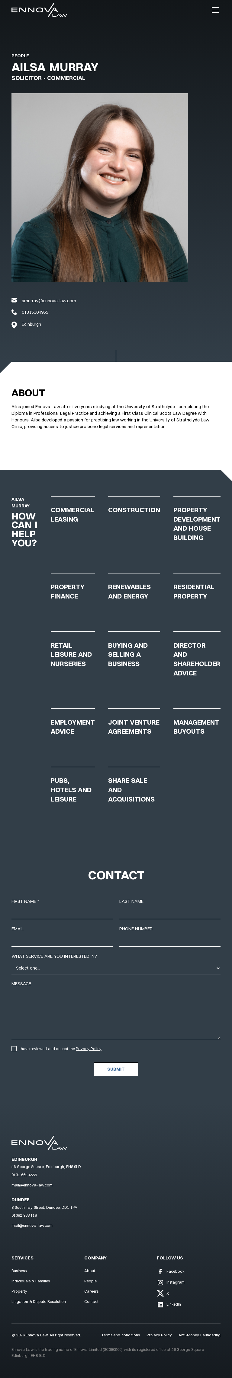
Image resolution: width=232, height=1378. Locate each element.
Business (19, 1270)
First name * (25, 901)
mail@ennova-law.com (32, 1185)
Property (19, 1291)
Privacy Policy (89, 1048)
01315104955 (35, 312)
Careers (91, 1291)
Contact (91, 1301)
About (89, 1270)
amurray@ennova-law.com (49, 300)
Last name (131, 901)
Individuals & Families (30, 1280)
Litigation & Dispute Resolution (38, 1301)
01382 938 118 (24, 1215)
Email (17, 929)
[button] (214, 10)
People (20, 56)
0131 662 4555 (24, 1174)
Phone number (136, 929)
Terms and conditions (120, 1334)
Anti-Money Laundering (200, 1334)
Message (21, 983)
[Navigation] (39, 10)
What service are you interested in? (54, 956)
